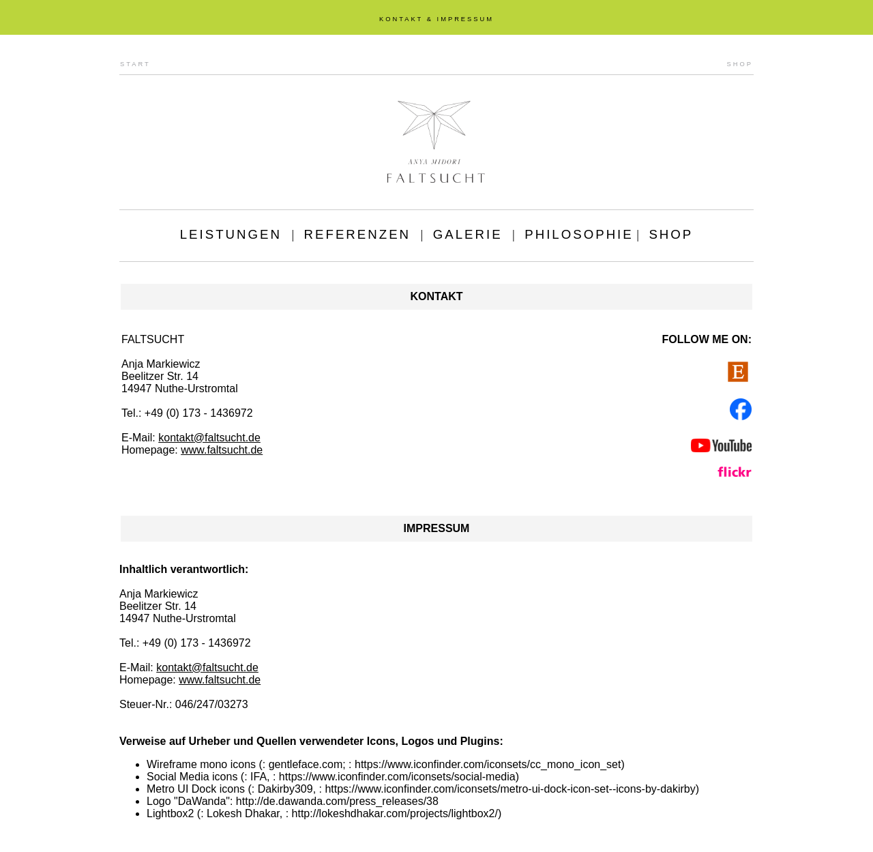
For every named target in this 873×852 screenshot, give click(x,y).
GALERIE (468, 234)
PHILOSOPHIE (579, 234)
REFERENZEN (357, 234)
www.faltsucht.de (222, 450)
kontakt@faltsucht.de (209, 437)
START (135, 64)
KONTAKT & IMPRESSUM (436, 19)
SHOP (740, 64)
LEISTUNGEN (231, 234)
